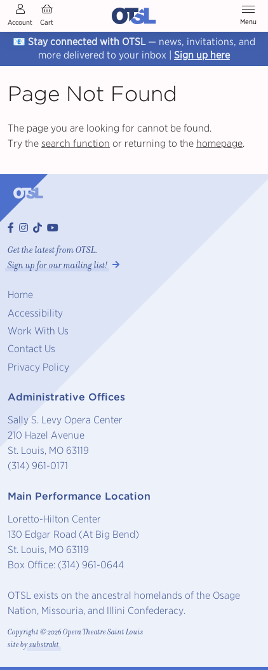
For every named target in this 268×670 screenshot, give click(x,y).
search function (75, 143)
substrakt (44, 645)
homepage (219, 143)
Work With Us (38, 331)
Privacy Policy (38, 367)
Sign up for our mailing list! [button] (57, 265)
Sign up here (202, 55)
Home (20, 295)
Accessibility (35, 313)
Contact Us (31, 349)
